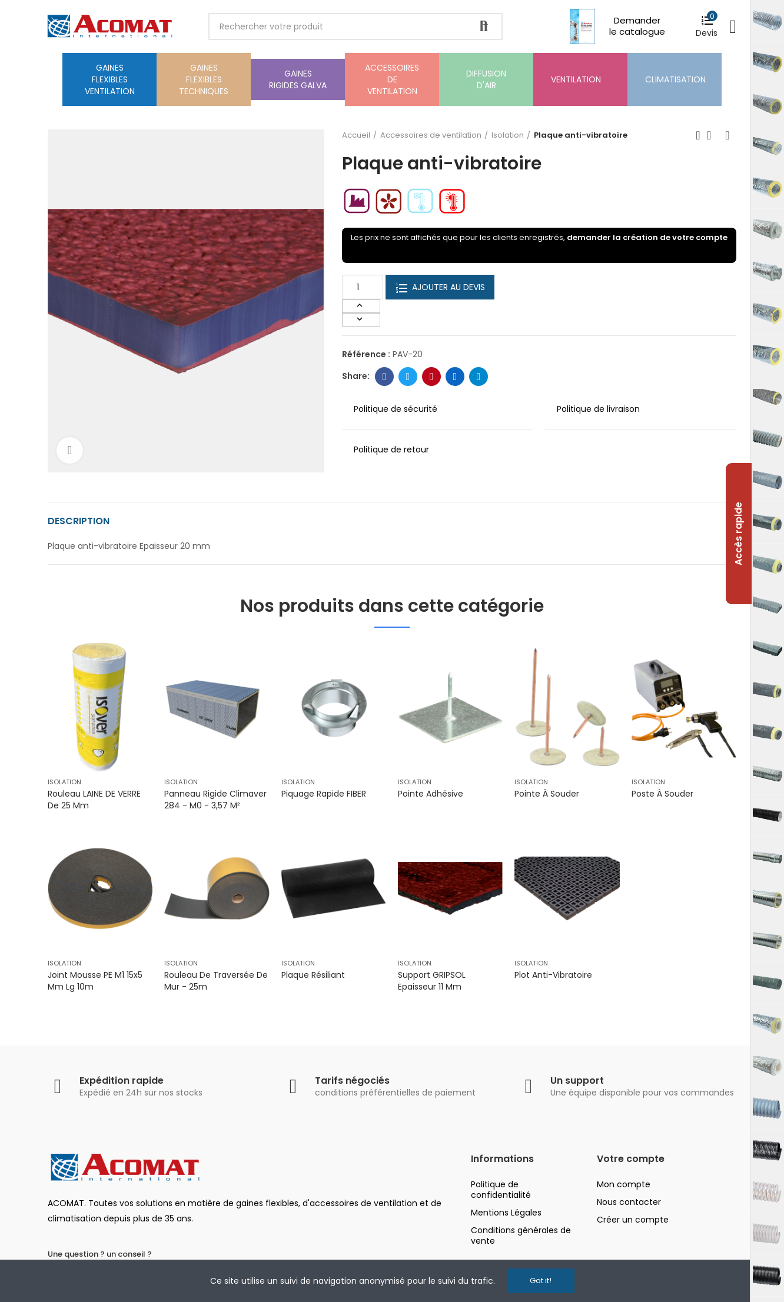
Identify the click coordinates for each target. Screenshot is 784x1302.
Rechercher (484, 26)
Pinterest (432, 376)
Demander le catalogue (637, 26)
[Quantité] (362, 287)
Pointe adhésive (430, 794)
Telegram (479, 376)
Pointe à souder (546, 794)
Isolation (64, 782)
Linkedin (455, 376)
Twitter (408, 376)
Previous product (698, 135)
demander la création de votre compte (647, 237)
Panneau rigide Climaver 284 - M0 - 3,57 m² (215, 799)
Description (78, 521)
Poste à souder (662, 794)
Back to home (713, 135)
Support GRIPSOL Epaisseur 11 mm (432, 981)
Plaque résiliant (313, 975)
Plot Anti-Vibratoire (553, 975)
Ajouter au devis (440, 287)
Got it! (541, 1280)
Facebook (385, 376)
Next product (727, 135)
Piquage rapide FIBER (323, 794)
